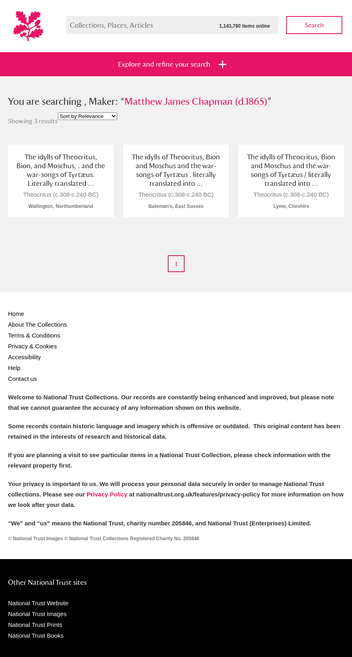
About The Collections (37, 324)
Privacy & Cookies (32, 346)
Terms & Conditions (34, 335)
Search (314, 25)
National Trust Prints (35, 624)
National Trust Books (35, 635)
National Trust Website (38, 603)
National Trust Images (37, 613)
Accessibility (24, 357)
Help (14, 367)
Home (16, 313)
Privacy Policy (107, 494)
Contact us (22, 378)
